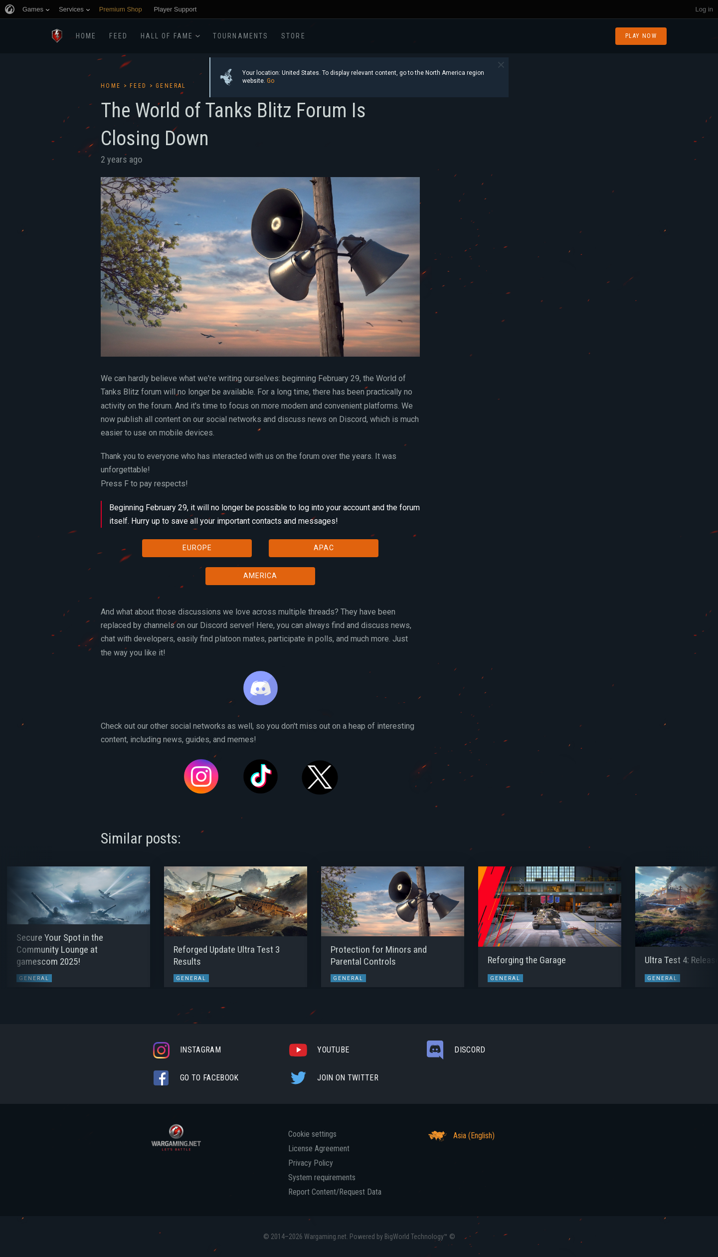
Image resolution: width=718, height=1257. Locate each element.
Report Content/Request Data (334, 1192)
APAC (324, 548)
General (171, 85)
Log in (704, 9)
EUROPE (197, 548)
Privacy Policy (310, 1163)
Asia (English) (460, 1136)
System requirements (322, 1178)
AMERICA (260, 576)
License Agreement (319, 1149)
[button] (26, 922)
